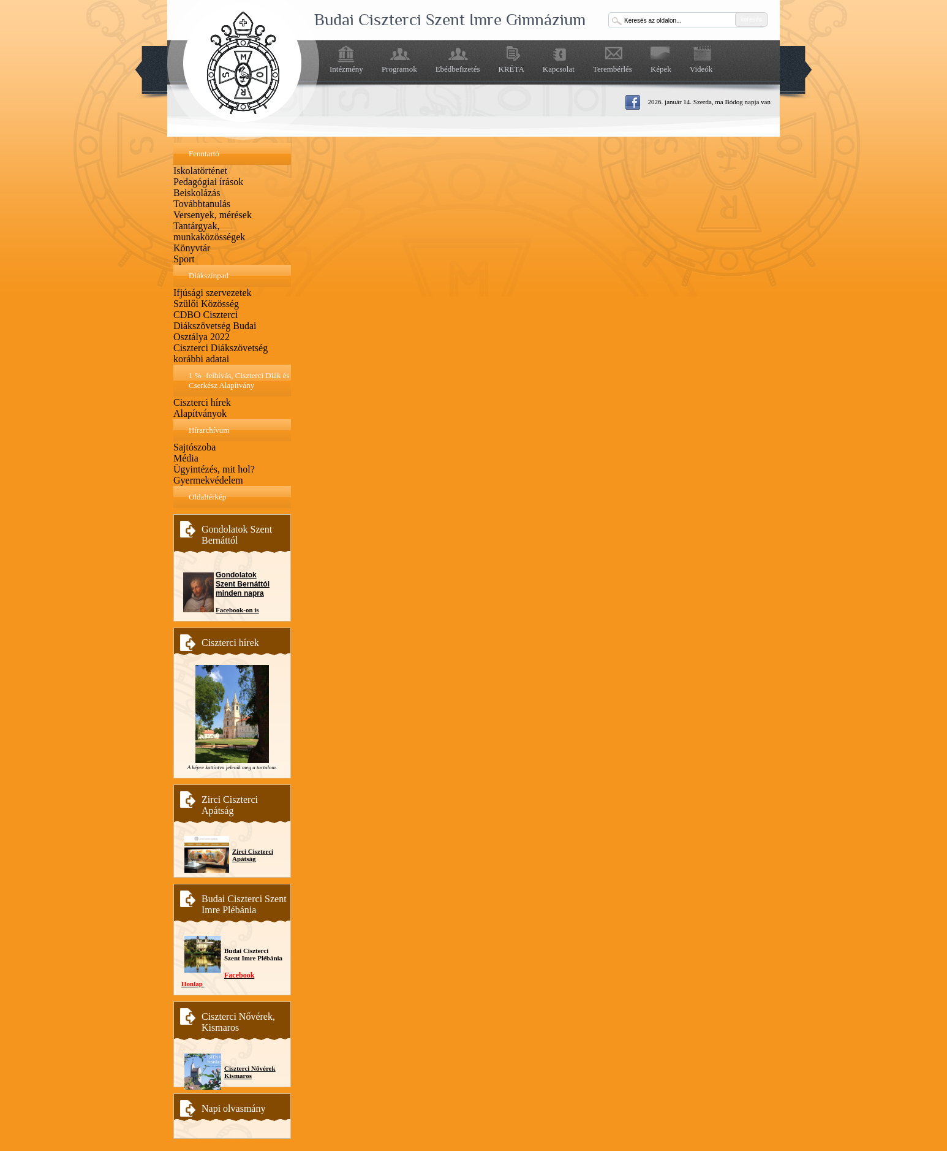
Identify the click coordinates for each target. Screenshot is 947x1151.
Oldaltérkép (207, 496)
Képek (661, 69)
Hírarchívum (209, 430)
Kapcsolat (559, 69)
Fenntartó (204, 153)
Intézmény (346, 69)
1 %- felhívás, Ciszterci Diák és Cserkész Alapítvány (239, 380)
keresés (751, 19)
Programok (399, 69)
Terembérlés (612, 69)
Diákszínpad (208, 275)
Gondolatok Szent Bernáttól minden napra (243, 584)
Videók (701, 69)
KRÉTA (511, 69)
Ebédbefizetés (458, 69)
